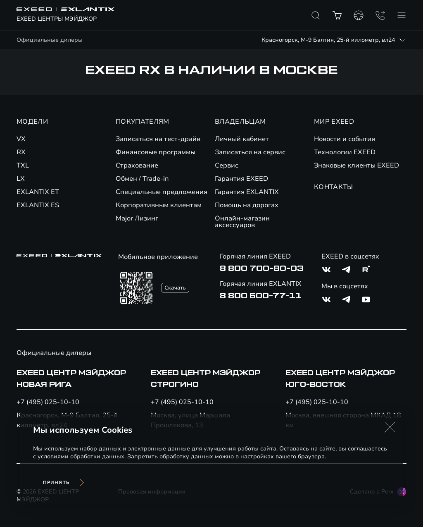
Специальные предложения (161, 192)
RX (21, 152)
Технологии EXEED (344, 152)
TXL (23, 165)
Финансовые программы (155, 152)
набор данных (100, 449)
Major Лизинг (137, 218)
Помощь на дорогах (246, 205)
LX (21, 178)
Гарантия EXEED (241, 178)
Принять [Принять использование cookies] (56, 482)
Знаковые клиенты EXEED (356, 165)
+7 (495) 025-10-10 (48, 402)
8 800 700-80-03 (262, 268)
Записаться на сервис (250, 152)
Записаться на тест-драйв (158, 139)
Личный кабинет (242, 139)
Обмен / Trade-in (142, 178)
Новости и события (344, 139)
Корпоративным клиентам (159, 205)
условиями (53, 456)
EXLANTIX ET (38, 192)
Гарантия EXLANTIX (247, 192)
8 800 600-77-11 (261, 295)
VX (21, 139)
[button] (390, 427)
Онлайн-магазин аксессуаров (242, 221)
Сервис (226, 165)
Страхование (137, 165)
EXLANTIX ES (38, 205)
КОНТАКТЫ (333, 187)
